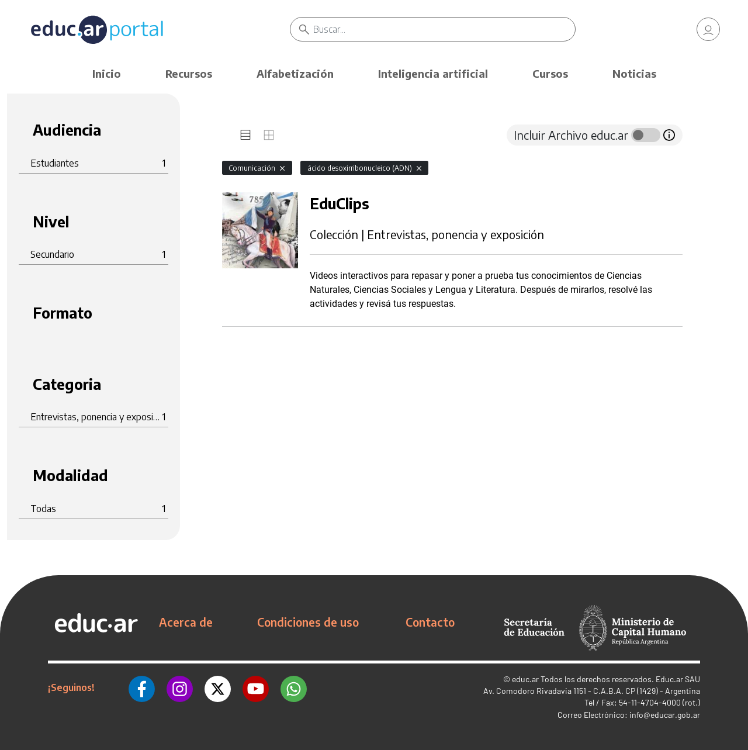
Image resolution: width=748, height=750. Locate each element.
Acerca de (186, 622)
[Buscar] (444, 29)
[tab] (245, 135)
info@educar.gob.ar (664, 715)
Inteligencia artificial (433, 73)
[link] (708, 29)
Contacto (430, 622)
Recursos (188, 73)
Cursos (550, 73)
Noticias (634, 73)
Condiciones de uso (308, 622)
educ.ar (525, 679)
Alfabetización (295, 73)
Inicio (106, 73)
